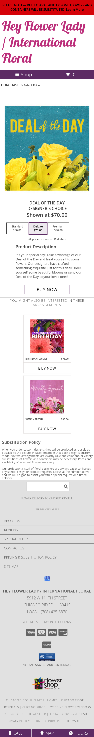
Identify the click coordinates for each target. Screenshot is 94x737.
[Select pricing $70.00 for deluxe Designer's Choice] (38, 228)
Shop (23, 74)
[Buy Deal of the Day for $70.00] (47, 289)
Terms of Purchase (48, 721)
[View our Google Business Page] (47, 580)
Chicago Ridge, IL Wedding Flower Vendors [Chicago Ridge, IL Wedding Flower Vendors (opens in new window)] (56, 707)
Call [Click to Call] (15, 733)
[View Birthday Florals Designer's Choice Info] (47, 336)
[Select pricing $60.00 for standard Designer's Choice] (17, 228)
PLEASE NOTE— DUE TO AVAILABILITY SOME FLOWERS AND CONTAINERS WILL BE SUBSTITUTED (47, 7)
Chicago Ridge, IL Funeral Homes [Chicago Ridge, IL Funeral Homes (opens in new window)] (32, 700)
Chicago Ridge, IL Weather (25, 714)
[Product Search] (47, 486)
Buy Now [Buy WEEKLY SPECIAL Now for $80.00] (47, 428)
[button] (47, 657)
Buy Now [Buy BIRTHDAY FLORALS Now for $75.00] (47, 368)
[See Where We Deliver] (47, 509)
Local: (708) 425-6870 (47, 612)
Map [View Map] (47, 733)
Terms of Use (77, 721)
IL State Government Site (69, 714)
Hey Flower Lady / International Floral (43, 42)
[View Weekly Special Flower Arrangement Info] (47, 397)
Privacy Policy (18, 721)
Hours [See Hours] (78, 733)
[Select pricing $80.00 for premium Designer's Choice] (58, 228)
